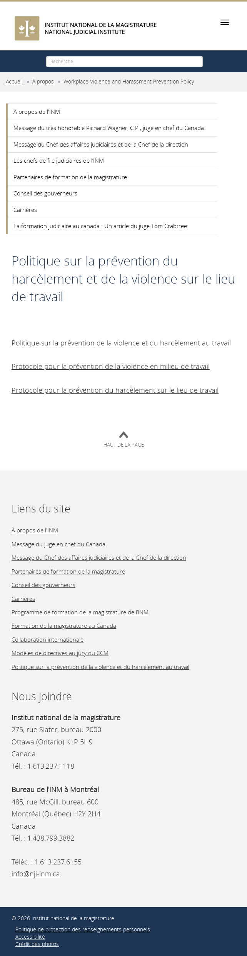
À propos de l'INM (36, 111)
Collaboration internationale (47, 639)
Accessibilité (30, 936)
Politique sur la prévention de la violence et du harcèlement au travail (121, 342)
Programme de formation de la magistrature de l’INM (80, 612)
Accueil (14, 81)
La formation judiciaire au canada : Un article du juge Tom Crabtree (100, 226)
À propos (43, 81)
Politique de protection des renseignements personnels (82, 929)
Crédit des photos (37, 944)
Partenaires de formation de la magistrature (70, 177)
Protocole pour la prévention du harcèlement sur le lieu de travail (115, 390)
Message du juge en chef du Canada (58, 544)
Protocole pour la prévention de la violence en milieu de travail (111, 366)
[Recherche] (124, 61)
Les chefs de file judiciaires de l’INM (58, 160)
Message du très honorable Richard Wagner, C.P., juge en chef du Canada (108, 128)
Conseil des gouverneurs (45, 193)
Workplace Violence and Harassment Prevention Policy (128, 81)
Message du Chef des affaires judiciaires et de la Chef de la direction (100, 144)
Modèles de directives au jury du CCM (60, 653)
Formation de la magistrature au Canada (64, 625)
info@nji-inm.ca (36, 873)
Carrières (25, 210)
